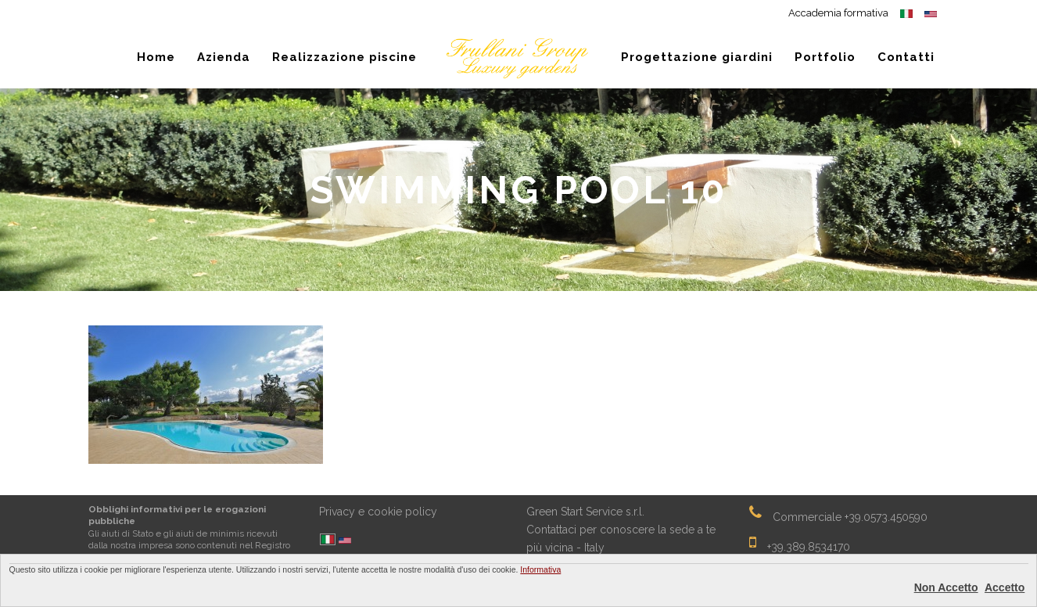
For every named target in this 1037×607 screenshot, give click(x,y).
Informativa (540, 569)
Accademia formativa (838, 13)
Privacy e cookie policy (378, 511)
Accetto (1004, 587)
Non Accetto (946, 587)
